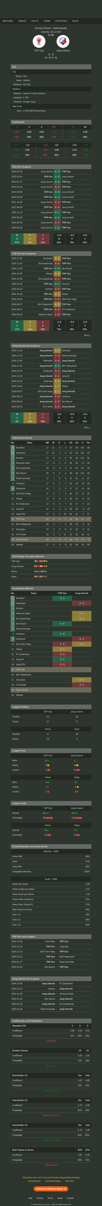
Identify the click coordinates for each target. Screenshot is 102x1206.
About (59, 1198)
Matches (8, 21)
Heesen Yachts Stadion (34, 93)
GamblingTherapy (53, 1181)
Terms (50, 1198)
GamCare (69, 1181)
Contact (70, 1198)
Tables (22, 21)
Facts (34, 21)
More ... (87, 335)
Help (30, 1198)
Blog (75, 21)
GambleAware (34, 1181)
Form (47, 21)
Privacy (40, 1198)
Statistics (61, 21)
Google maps (29, 102)
